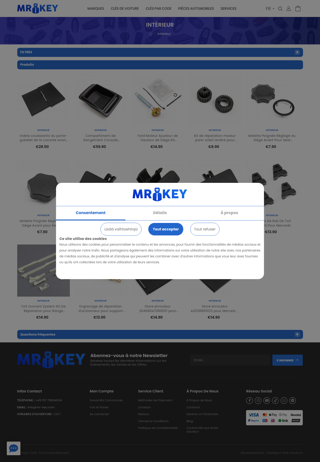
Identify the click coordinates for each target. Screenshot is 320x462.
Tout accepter (166, 229)
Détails (160, 212)
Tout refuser (205, 229)
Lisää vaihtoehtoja (120, 229)
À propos (229, 212)
